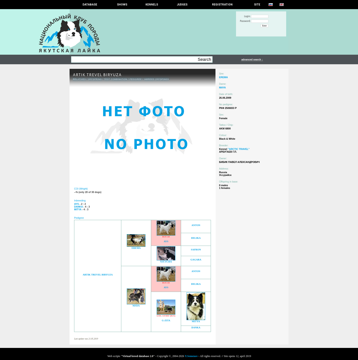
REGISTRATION (222, 4)
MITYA (196, 321)
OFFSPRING (95, 79)
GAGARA (195, 259)
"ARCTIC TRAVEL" (238, 149)
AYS (166, 241)
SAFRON (196, 249)
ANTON (196, 225)
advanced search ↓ (252, 59)
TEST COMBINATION (115, 79)
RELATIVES (79, 79)
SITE (257, 4)
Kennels (151, 4)
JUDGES (182, 4)
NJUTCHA (166, 261)
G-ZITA (166, 320)
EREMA (136, 248)
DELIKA (196, 238)
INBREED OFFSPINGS (156, 79)
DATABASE (90, 4)
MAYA (136, 305)
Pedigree (136, 79)
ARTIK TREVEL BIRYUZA (98, 274)
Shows (122, 4)
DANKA (195, 327)
